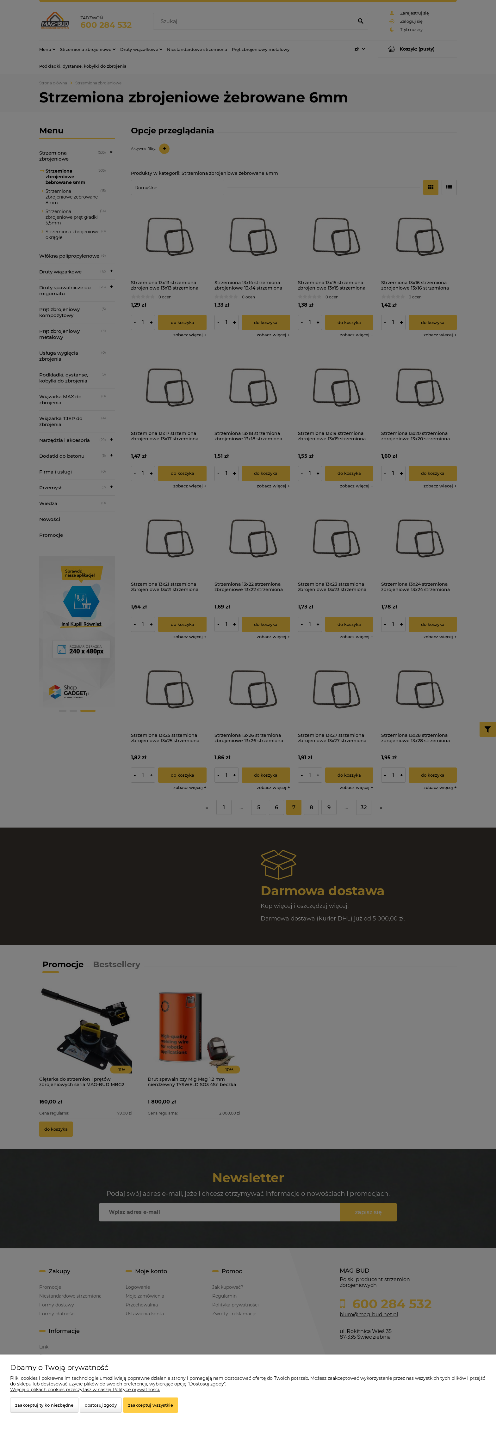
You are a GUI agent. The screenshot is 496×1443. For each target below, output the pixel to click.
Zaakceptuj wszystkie (150, 1405)
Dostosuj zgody (101, 1405)
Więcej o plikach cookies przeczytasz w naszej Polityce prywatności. (85, 1389)
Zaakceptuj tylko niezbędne (44, 1405)
